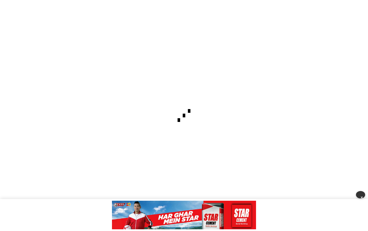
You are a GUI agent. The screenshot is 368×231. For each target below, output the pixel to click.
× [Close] (362, 196)
